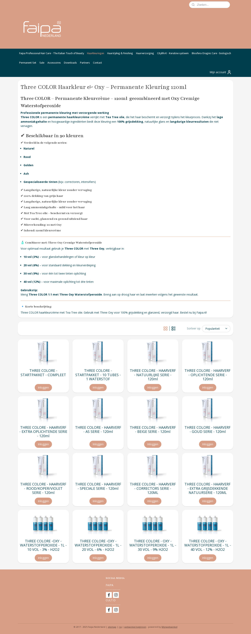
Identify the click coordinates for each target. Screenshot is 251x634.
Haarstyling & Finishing (120, 53)
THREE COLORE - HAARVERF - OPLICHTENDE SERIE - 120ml (208, 375)
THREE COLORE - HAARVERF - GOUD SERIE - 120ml (208, 429)
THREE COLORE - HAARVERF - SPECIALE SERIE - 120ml (98, 486)
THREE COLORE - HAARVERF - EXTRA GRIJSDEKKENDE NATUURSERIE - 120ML (208, 488)
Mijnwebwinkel (169, 626)
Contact (97, 62)
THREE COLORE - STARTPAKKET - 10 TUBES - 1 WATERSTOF (98, 375)
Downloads (70, 62)
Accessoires (54, 62)
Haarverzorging (145, 53)
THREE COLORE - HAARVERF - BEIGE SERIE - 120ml (153, 429)
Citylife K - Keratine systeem (173, 53)
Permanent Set (27, 62)
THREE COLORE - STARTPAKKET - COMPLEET (43, 373)
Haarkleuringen (95, 53)
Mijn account (221, 72)
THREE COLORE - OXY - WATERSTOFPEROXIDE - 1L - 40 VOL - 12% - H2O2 (207, 545)
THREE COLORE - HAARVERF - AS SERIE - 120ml (98, 429)
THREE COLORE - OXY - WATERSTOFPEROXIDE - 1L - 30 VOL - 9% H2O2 (153, 545)
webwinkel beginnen (135, 626)
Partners (85, 62)
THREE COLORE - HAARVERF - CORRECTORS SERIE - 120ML (153, 488)
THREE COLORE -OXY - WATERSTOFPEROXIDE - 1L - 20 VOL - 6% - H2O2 (98, 545)
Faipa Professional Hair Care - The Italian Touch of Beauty (51, 53)
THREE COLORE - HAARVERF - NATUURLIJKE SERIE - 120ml (153, 375)
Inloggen (43, 387)
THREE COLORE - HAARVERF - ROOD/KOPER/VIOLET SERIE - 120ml (43, 488)
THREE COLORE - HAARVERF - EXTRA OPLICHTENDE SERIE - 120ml (43, 431)
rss (120, 626)
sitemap (112, 626)
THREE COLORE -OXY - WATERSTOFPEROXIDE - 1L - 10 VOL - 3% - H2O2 (43, 545)
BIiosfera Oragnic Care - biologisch (211, 53)
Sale (41, 62)
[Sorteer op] (216, 328)
